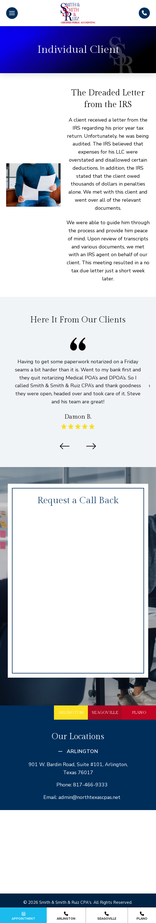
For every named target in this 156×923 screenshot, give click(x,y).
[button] (12, 13)
